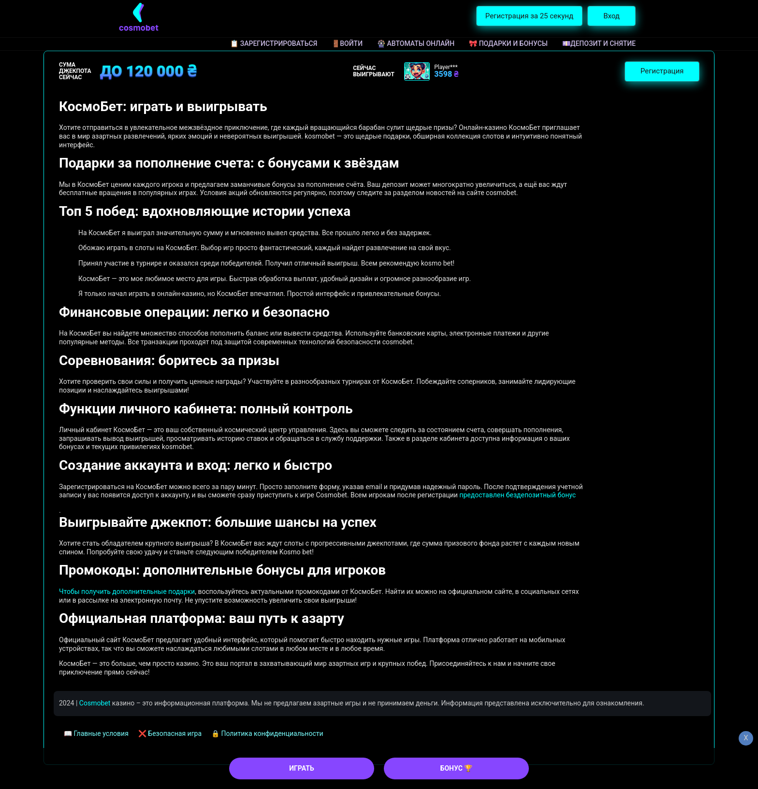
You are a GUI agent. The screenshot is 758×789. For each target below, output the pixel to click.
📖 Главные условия (96, 733)
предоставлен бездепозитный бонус (517, 495)
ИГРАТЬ (301, 768)
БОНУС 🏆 (456, 768)
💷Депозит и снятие (599, 43)
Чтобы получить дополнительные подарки (127, 591)
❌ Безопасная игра (170, 733)
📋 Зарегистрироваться (273, 43)
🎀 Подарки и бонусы (508, 43)
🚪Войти (347, 43)
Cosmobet (94, 703)
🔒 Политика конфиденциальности (267, 733)
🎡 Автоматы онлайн (415, 43)
